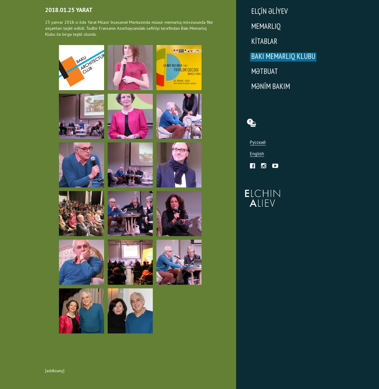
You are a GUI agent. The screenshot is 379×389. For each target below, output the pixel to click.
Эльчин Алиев (261, 195)
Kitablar (264, 42)
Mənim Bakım (270, 87)
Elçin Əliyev (269, 12)
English (257, 154)
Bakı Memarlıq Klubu (283, 57)
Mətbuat (264, 72)
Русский (258, 142)
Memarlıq (266, 27)
